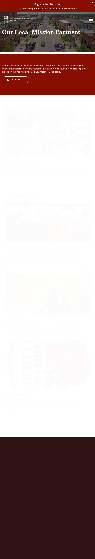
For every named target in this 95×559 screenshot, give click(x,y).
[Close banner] (92, 3)
